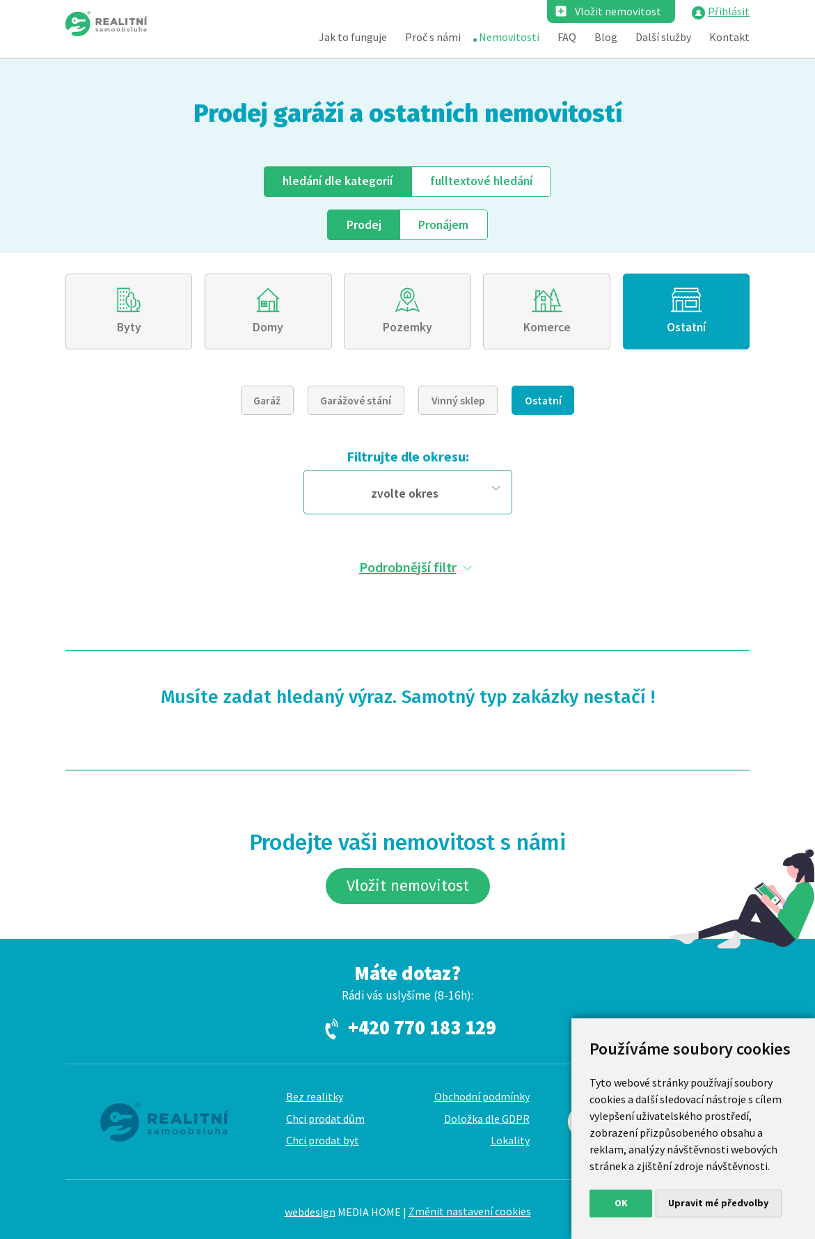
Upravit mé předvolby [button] (718, 1203)
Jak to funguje (353, 37)
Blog (605, 37)
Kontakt (729, 37)
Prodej (364, 224)
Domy (268, 327)
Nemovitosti (509, 37)
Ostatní (686, 327)
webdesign (310, 1211)
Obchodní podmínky (482, 1096)
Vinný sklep (458, 400)
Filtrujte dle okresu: (408, 456)
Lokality (510, 1140)
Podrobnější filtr (408, 567)
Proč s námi (433, 37)
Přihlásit (729, 11)
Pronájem (443, 224)
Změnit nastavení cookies (470, 1211)
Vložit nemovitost (618, 11)
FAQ (566, 37)
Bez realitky (314, 1096)
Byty (129, 327)
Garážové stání (355, 400)
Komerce (547, 327)
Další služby (663, 37)
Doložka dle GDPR (487, 1119)
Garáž (266, 400)
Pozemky (407, 327)
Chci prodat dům (325, 1119)
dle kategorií (338, 181)
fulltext (481, 181)
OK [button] (621, 1203)
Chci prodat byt (322, 1140)
